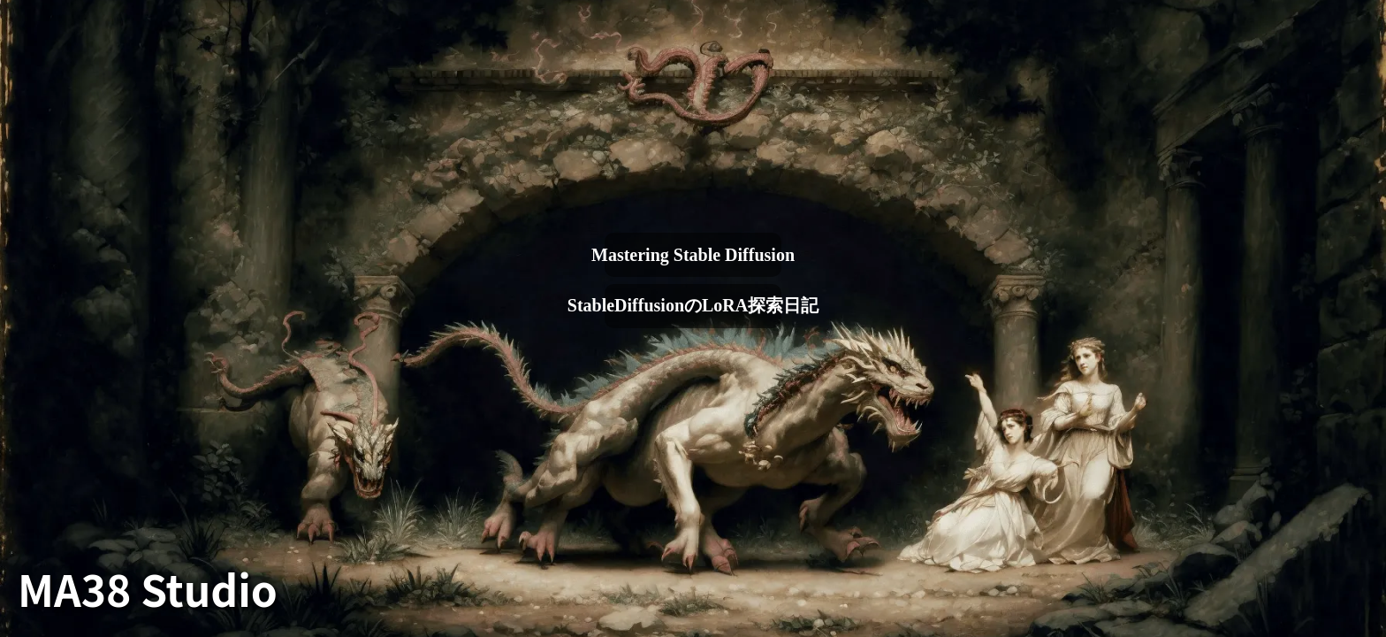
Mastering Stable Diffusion (693, 255)
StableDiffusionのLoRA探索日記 (693, 305)
